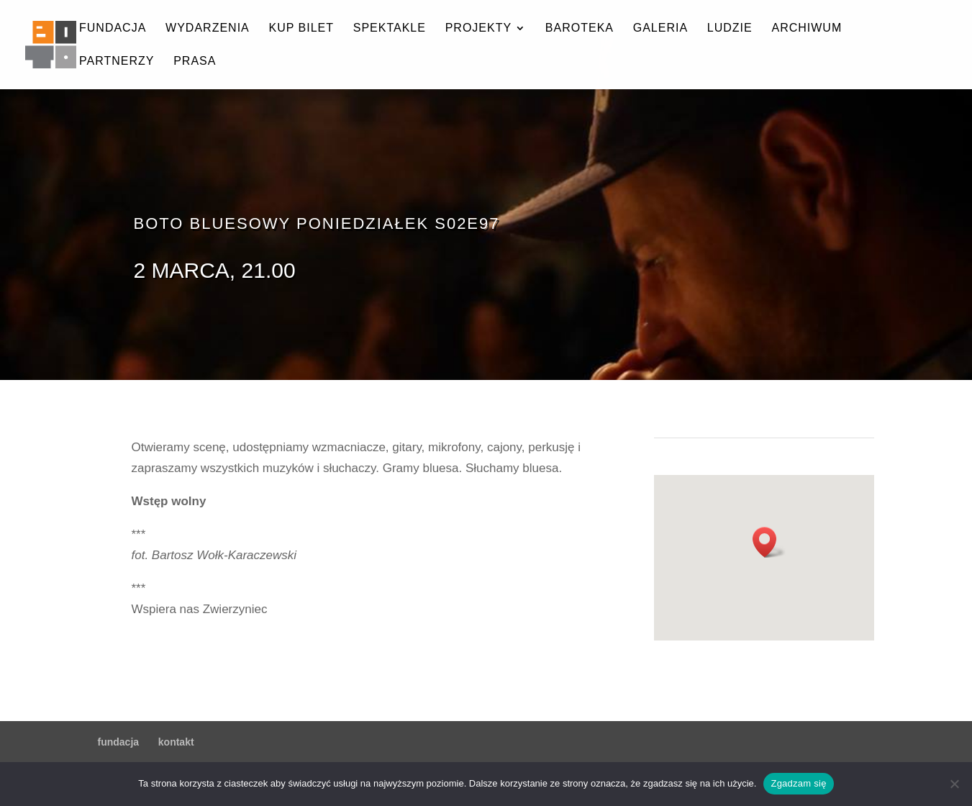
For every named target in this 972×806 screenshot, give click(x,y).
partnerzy (116, 61)
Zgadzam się (798, 783)
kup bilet (301, 28)
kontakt (176, 742)
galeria (660, 28)
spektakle (389, 28)
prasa (194, 61)
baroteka (579, 28)
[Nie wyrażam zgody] (954, 783)
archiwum (806, 28)
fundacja (112, 28)
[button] (769, 542)
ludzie (730, 28)
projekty (478, 28)
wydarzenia (207, 28)
